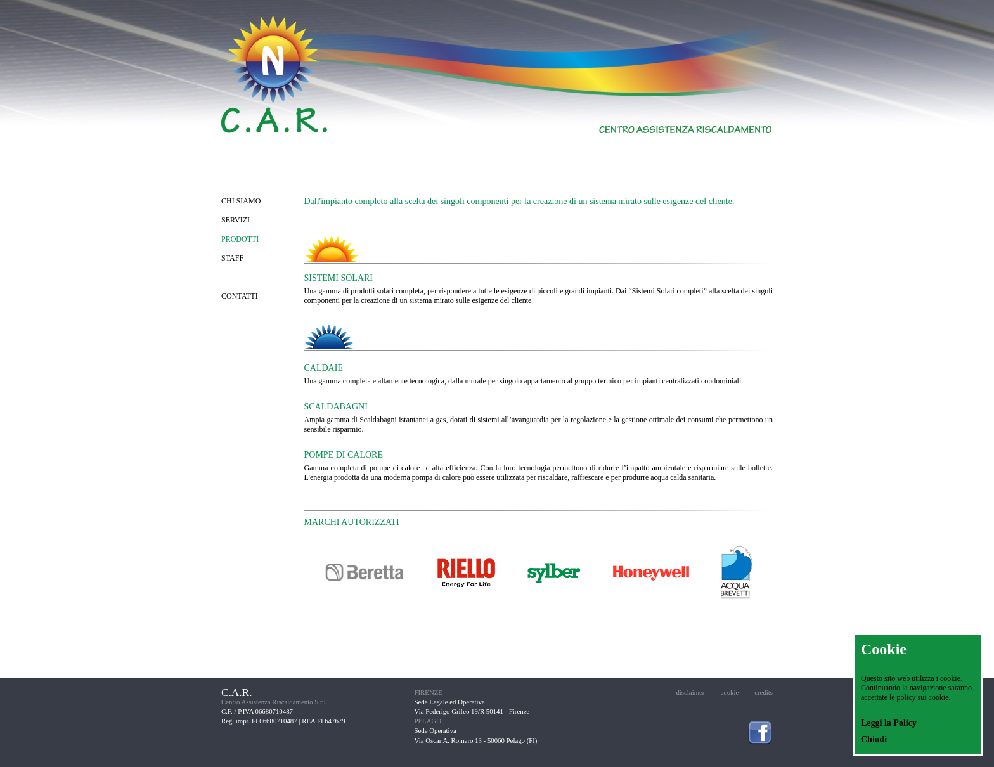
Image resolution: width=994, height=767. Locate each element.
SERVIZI (235, 220)
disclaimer (690, 692)
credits (763, 692)
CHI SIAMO (241, 201)
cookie (729, 692)
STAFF (232, 258)
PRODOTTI (240, 239)
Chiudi (874, 739)
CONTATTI (239, 296)
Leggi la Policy (889, 723)
